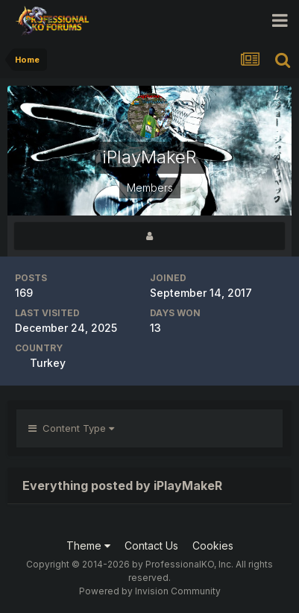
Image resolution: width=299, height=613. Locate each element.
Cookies (212, 545)
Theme (88, 545)
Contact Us (151, 545)
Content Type (71, 428)
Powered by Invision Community (150, 591)
